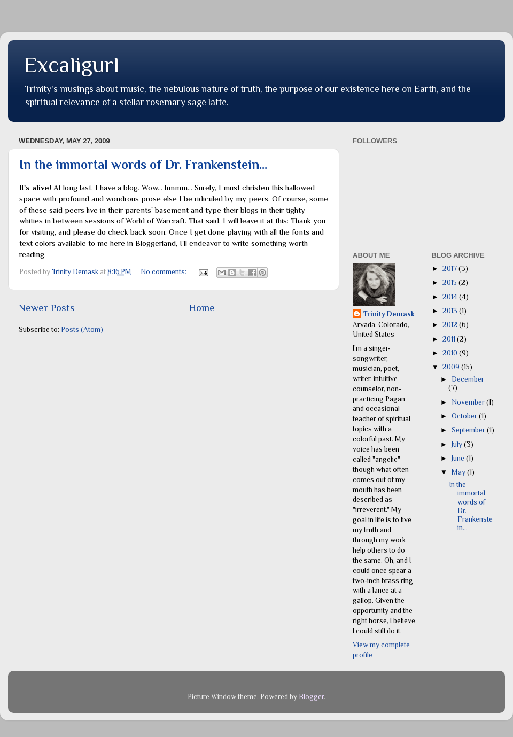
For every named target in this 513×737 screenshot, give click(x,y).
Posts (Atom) (82, 329)
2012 (450, 325)
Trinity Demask (389, 314)
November (469, 402)
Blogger (311, 697)
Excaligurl (71, 64)
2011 (449, 339)
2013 (450, 311)
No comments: (164, 272)
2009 (451, 367)
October (465, 416)
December (468, 379)
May (459, 472)
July (458, 444)
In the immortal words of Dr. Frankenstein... (143, 164)
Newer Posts (47, 307)
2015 (450, 282)
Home (202, 307)
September (469, 430)
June (459, 458)
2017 (450, 269)
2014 (450, 297)
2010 (450, 353)
